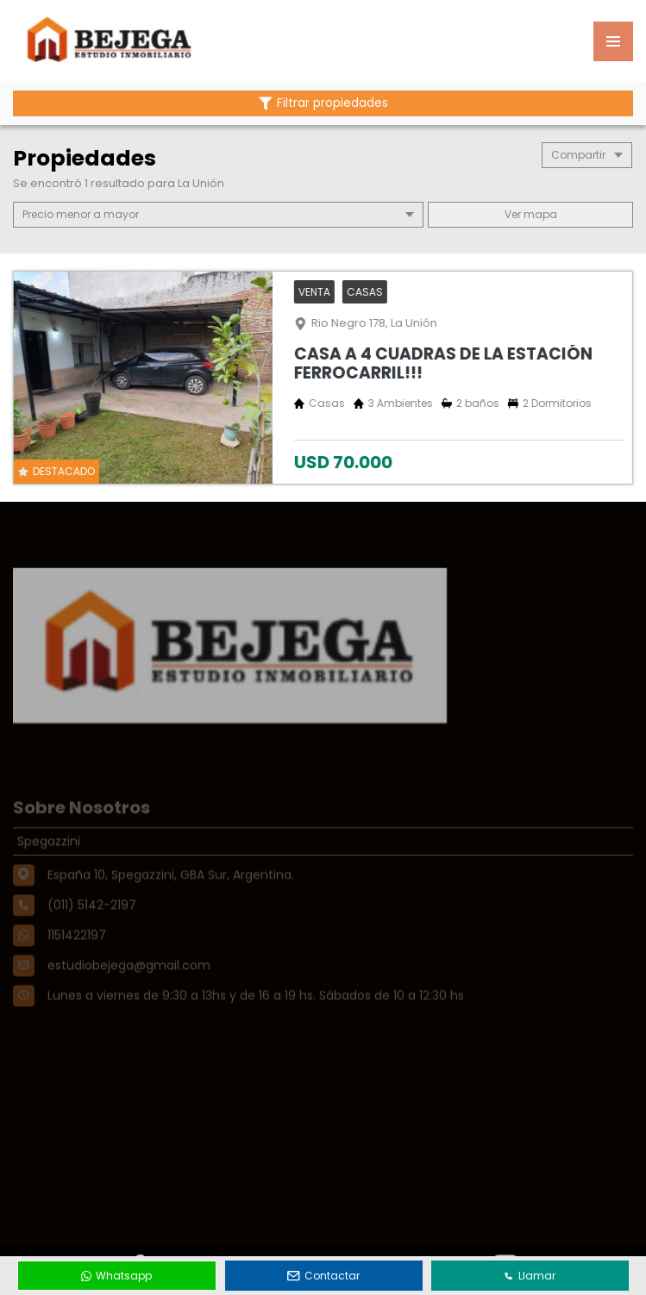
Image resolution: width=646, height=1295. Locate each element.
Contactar (323, 1275)
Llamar (529, 1275)
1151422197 (76, 957)
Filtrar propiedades (323, 103)
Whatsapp (116, 1275)
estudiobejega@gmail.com (128, 987)
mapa (531, 214)
